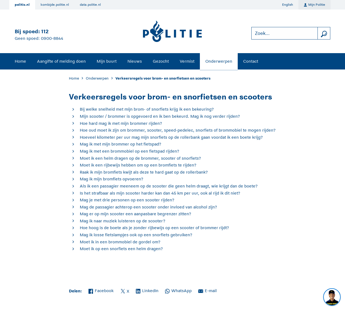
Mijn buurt (107, 61)
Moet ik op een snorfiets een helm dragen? (121, 248)
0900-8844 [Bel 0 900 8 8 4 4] (52, 38)
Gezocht (161, 61)
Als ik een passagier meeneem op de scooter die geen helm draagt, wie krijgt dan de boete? (169, 186)
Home (20, 61)
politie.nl (22, 4)
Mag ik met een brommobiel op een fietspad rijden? (129, 151)
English (287, 4)
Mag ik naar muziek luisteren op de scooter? (122, 220)
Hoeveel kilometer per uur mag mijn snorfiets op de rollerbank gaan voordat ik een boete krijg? (171, 137)
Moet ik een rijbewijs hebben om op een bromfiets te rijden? (138, 165)
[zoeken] (323, 33)
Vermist (187, 61)
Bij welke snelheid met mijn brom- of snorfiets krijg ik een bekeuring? (147, 109)
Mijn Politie (314, 5)
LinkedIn (147, 290)
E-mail (207, 290)
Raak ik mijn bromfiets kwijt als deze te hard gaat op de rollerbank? (144, 172)
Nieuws (134, 61)
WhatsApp (178, 290)
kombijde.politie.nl (55, 4)
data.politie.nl (90, 4)
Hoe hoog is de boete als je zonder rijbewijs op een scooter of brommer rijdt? (154, 227)
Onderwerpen (218, 61)
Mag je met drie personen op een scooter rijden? (127, 199)
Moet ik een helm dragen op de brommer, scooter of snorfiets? (140, 158)
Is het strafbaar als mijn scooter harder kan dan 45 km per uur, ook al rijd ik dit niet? (160, 193)
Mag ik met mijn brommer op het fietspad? (120, 144)
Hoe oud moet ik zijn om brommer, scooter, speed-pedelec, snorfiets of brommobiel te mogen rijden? (178, 130)
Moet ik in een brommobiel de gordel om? (120, 241)
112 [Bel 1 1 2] (44, 31)
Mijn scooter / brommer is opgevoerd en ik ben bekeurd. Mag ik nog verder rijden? (160, 116)
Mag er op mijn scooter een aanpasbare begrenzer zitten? (135, 213)
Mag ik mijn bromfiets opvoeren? (111, 178)
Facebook (101, 290)
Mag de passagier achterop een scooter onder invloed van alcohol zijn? (148, 207)
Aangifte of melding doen (61, 61)
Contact (250, 61)
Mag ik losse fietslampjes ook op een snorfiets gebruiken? (136, 234)
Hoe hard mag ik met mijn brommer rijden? (121, 123)
